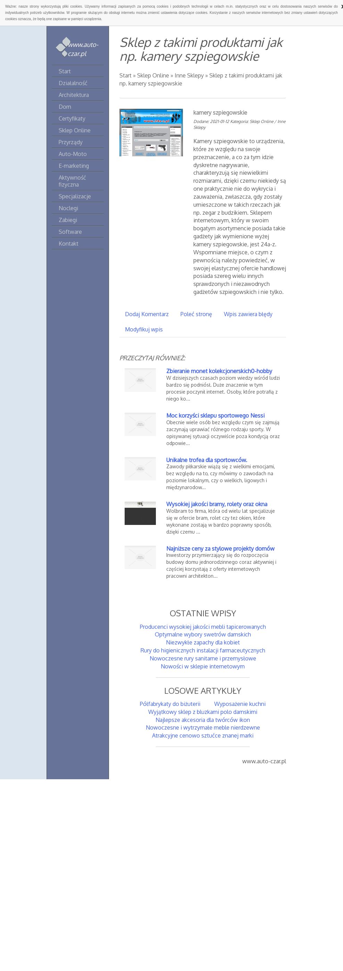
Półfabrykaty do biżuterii (170, 703)
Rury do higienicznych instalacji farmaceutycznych (203, 650)
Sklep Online (153, 75)
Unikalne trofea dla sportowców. (206, 459)
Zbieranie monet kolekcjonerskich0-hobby (219, 371)
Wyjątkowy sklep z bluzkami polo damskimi (202, 711)
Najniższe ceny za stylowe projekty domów (220, 548)
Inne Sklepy (189, 75)
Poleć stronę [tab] (196, 314)
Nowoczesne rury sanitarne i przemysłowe (203, 658)
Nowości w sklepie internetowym (203, 666)
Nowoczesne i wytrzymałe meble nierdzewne (203, 727)
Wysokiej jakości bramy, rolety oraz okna (216, 504)
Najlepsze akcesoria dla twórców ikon (203, 719)
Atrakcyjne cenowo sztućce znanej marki (202, 735)
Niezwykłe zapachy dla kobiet (203, 642)
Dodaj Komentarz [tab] (147, 314)
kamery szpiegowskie (220, 112)
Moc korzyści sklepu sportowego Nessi (215, 415)
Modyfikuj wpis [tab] (144, 329)
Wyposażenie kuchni (240, 703)
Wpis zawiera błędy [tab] (248, 314)
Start (125, 75)
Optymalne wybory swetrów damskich (203, 634)
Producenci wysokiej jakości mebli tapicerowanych (203, 626)
